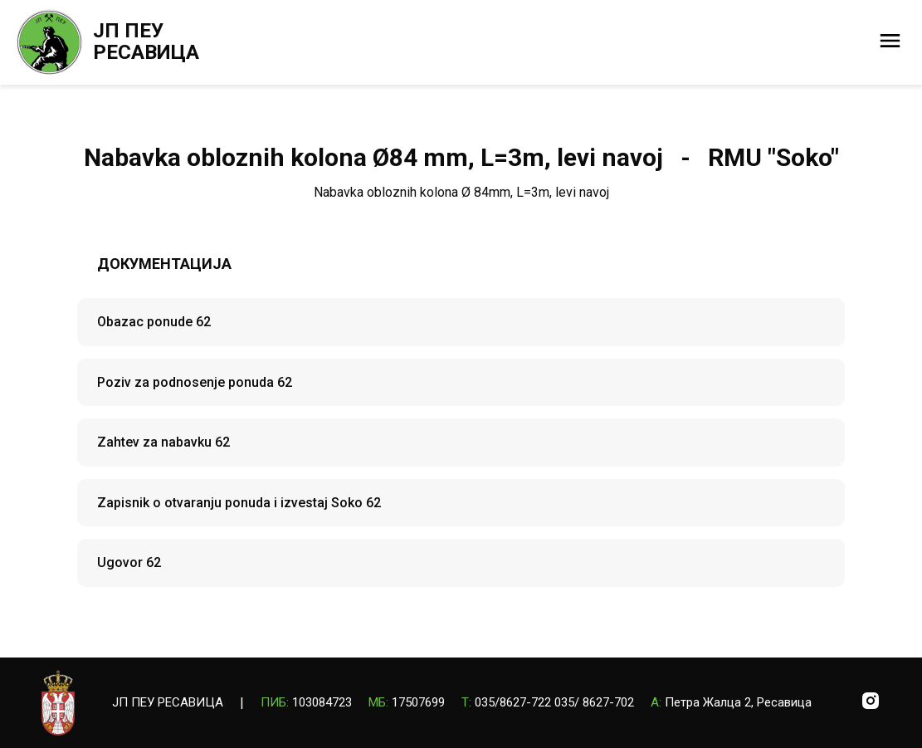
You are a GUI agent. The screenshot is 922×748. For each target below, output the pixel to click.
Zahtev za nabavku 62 (163, 442)
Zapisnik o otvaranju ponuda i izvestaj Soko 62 (239, 503)
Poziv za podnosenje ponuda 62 (194, 382)
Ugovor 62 (129, 562)
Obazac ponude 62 (154, 322)
